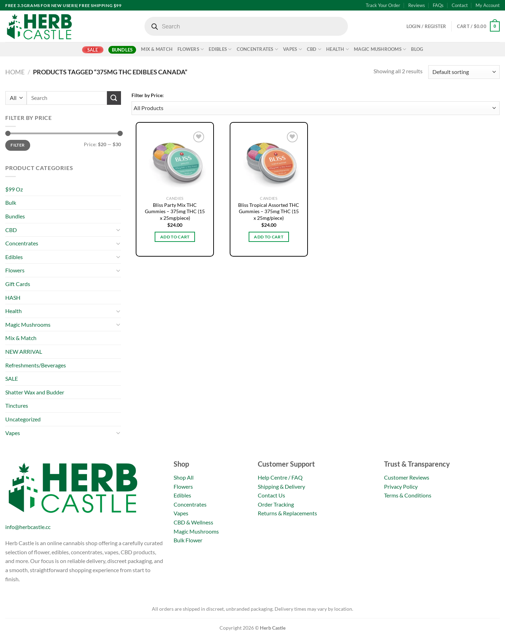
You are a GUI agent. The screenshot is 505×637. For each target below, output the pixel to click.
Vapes (292, 49)
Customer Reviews (406, 477)
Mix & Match (157, 49)
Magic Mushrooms (380, 49)
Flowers (190, 49)
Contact (460, 5)
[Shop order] (464, 72)
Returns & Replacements (287, 513)
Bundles (122, 50)
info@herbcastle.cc (27, 526)
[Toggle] (118, 229)
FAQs (438, 5)
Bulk (10, 202)
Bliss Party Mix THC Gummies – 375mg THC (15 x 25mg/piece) (175, 211)
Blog (417, 49)
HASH (12, 297)
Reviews (416, 5)
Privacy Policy (401, 486)
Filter (18, 145)
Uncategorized (23, 419)
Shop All (184, 477)
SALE (92, 50)
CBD (314, 49)
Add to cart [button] (175, 237)
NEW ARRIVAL (23, 351)
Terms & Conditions (407, 495)
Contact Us (271, 495)
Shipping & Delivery (281, 486)
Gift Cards (17, 283)
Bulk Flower (188, 540)
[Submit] (114, 98)
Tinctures (16, 405)
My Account (488, 5)
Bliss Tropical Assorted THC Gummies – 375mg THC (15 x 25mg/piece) (268, 211)
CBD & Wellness (193, 522)
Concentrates (257, 49)
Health (337, 49)
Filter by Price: (148, 95)
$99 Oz (14, 189)
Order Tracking (276, 504)
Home (15, 72)
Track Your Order (383, 5)
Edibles (220, 49)
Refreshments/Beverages (35, 365)
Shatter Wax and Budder (34, 392)
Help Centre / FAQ (280, 477)
